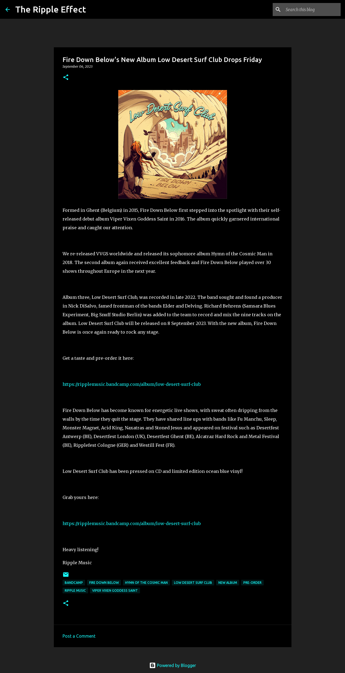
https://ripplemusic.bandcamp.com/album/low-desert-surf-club (132, 384)
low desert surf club (193, 582)
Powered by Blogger (172, 665)
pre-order (252, 582)
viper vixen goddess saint (115, 590)
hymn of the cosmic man (146, 582)
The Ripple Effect (50, 9)
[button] (66, 77)
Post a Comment (79, 636)
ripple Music (75, 590)
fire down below (104, 582)
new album (227, 582)
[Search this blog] (312, 9)
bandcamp (74, 582)
